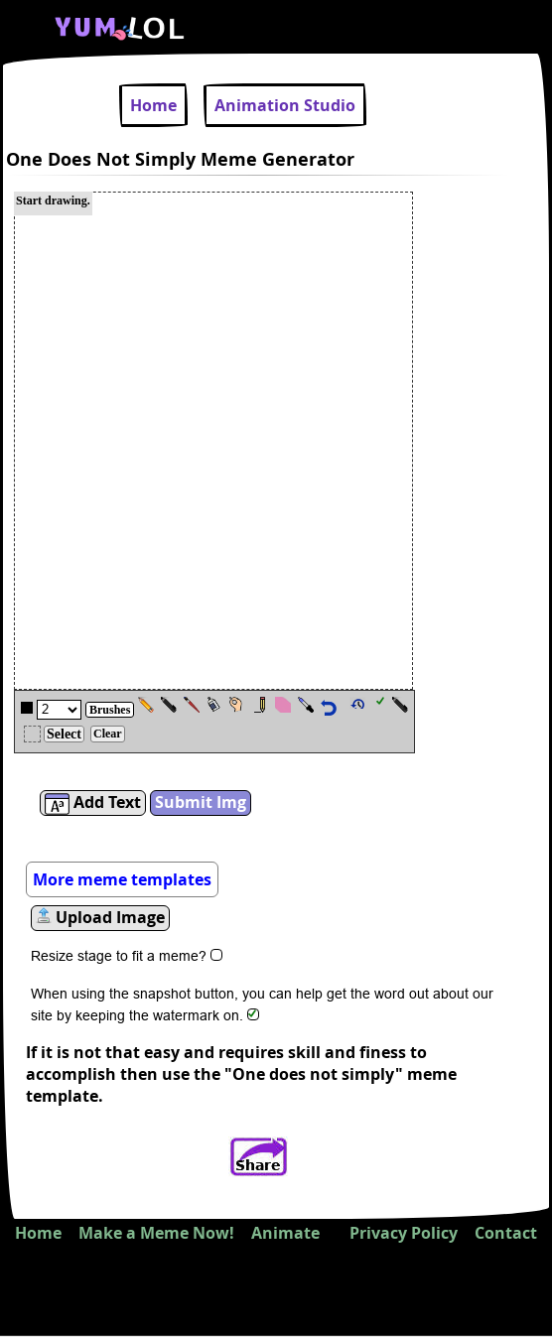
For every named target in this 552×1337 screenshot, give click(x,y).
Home (153, 105)
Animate (285, 1233)
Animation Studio (284, 105)
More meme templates (122, 879)
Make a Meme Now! (156, 1233)
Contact (506, 1233)
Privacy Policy (403, 1233)
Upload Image (100, 917)
